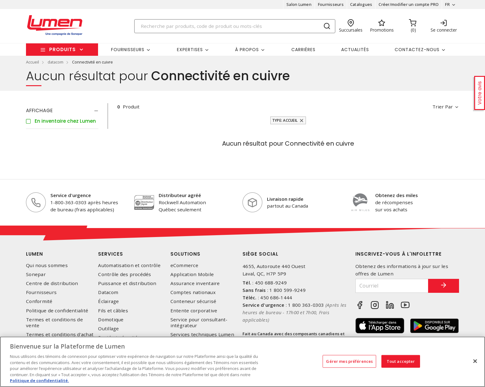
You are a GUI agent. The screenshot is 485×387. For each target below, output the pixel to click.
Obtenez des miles (396, 195)
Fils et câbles (113, 311)
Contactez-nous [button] (417, 49)
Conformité (39, 301)
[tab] (62, 110)
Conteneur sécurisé (193, 301)
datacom (55, 62)
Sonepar (36, 274)
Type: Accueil (285, 120)
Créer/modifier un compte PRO (409, 4)
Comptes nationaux (193, 292)
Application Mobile (192, 274)
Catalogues (361, 4)
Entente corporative (193, 311)
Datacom (108, 292)
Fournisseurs (331, 4)
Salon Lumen (298, 4)
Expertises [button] (190, 49)
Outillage (108, 329)
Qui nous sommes (47, 265)
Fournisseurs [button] (127, 49)
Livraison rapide (285, 199)
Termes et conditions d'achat (59, 334)
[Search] (234, 26)
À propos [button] (247, 49)
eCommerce (184, 265)
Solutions (185, 254)
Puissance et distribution (127, 283)
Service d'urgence (70, 195)
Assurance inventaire (195, 283)
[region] (242, 361)
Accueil (32, 62)
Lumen (34, 254)
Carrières (303, 49)
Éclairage (108, 301)
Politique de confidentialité (57, 311)
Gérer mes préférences (349, 361)
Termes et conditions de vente (54, 322)
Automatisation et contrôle (129, 265)
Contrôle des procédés (124, 274)
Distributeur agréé (180, 195)
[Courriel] (391, 286)
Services (110, 254)
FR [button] (447, 4)
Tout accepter (401, 361)
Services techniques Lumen (202, 334)
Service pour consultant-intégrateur (199, 322)
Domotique (110, 320)
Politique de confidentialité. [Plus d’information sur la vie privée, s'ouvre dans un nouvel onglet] (39, 380)
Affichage (39, 110)
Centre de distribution (52, 283)
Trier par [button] (442, 106)
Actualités (355, 49)
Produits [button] (62, 49)
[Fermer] (475, 361)
